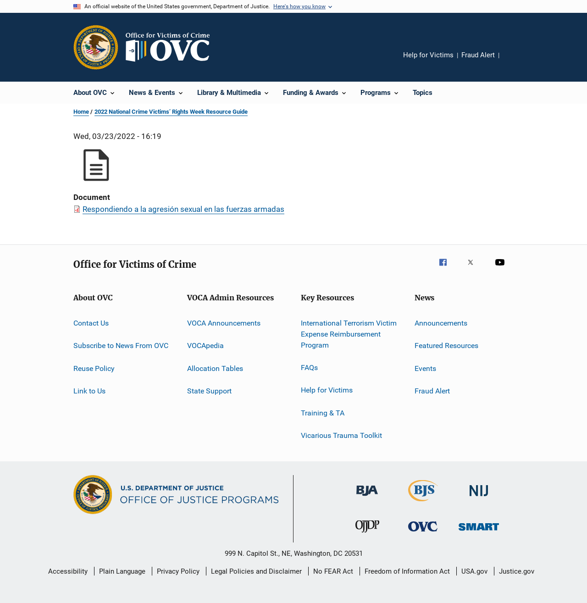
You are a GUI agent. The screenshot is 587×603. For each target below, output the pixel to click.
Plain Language (122, 571)
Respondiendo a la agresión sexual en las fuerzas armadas (183, 209)
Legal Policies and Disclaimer (256, 571)
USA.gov (474, 571)
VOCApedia (205, 345)
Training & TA (322, 412)
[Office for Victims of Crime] (422, 533)
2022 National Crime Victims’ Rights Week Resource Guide (171, 111)
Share (513, 61)
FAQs (309, 367)
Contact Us (91, 323)
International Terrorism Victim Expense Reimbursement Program (349, 334)
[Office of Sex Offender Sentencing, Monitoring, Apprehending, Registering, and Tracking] (479, 532)
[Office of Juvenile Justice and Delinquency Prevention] (367, 534)
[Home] (171, 47)
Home (81, 111)
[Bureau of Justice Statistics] (423, 503)
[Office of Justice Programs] (95, 47)
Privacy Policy (178, 571)
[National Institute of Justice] (479, 498)
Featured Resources (446, 345)
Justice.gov (516, 571)
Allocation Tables (215, 368)
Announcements (441, 323)
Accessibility (68, 571)
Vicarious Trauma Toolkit (341, 435)
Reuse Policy (94, 368)
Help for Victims (428, 55)
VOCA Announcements (223, 323)
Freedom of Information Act (407, 571)
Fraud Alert (478, 55)
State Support (209, 391)
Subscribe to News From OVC (120, 345)
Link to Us (89, 391)
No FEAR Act (333, 571)
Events (425, 368)
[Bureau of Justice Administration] (367, 497)
